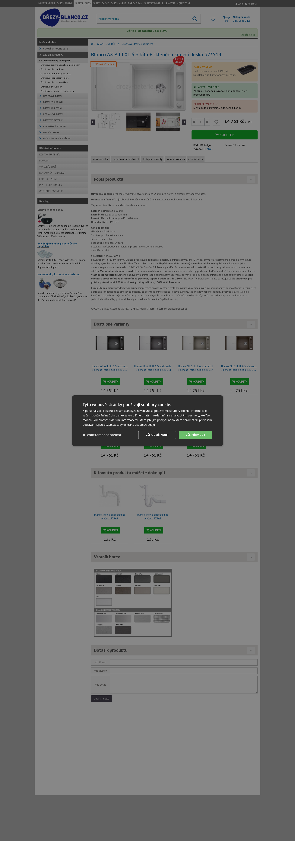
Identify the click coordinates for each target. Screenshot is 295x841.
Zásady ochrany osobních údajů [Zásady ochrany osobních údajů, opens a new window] (134, 424)
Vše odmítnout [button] (157, 435)
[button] (102, 435)
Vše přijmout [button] (195, 435)
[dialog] (147, 420)
